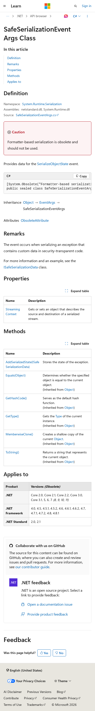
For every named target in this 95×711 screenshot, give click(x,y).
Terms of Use (12, 704)
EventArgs (47, 202)
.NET (20, 16)
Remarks (13, 64)
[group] (47, 187)
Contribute (11, 698)
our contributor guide (32, 566)
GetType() (12, 416)
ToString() (12, 452)
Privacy (29, 698)
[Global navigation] (4, 6)
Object (28, 202)
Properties (14, 70)
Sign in (86, 6)
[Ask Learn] (66, 16)
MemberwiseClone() (19, 434)
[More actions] (87, 16)
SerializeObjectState (52, 163)
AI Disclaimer (13, 692)
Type (58, 416)
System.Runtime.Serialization (42, 104)
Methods (13, 76)
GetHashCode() (16, 398)
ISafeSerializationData (21, 267)
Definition (14, 58)
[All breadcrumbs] (8, 16)
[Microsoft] (47, 6)
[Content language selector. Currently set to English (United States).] (24, 670)
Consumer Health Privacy (60, 698)
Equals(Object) (16, 375)
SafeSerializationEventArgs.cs (36, 115)
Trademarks (35, 704)
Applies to (14, 81)
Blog (60, 692)
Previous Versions (39, 692)
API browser (38, 16)
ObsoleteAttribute (35, 220)
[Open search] (75, 6)
